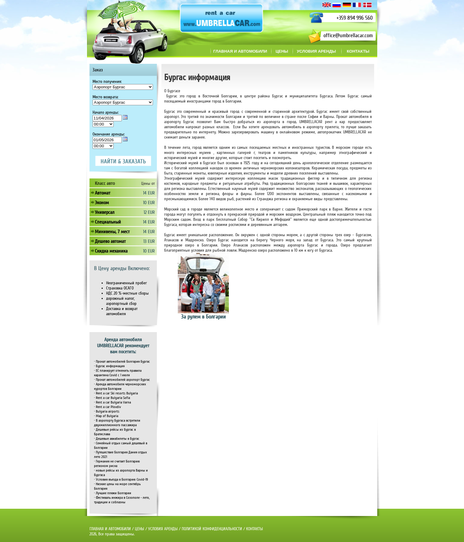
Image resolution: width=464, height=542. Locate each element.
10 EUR (149, 203)
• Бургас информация (109, 366)
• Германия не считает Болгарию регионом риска (117, 463)
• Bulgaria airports (106, 411)
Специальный (108, 222)
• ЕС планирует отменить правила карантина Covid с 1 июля (117, 372)
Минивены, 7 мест (112, 232)
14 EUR (149, 193)
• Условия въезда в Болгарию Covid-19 (121, 479)
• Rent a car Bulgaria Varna (112, 402)
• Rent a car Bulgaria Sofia (112, 398)
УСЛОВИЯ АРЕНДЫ (163, 528)
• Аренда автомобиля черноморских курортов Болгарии (120, 386)
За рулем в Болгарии (203, 316)
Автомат (102, 193)
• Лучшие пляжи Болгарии (112, 493)
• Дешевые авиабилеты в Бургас (116, 438)
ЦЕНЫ (139, 528)
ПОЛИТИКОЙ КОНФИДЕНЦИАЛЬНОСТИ (212, 528)
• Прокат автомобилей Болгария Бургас (122, 361)
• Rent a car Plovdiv (107, 407)
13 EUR (149, 241)
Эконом (102, 203)
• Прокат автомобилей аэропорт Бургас (122, 379)
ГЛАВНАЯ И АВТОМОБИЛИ (110, 528)
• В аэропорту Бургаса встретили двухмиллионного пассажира (117, 422)
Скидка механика (111, 251)
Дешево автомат (110, 241)
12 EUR (149, 212)
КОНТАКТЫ (254, 528)
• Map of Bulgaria (106, 416)
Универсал (105, 212)
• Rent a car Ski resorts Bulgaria (116, 393)
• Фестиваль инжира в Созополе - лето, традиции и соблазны (122, 499)
